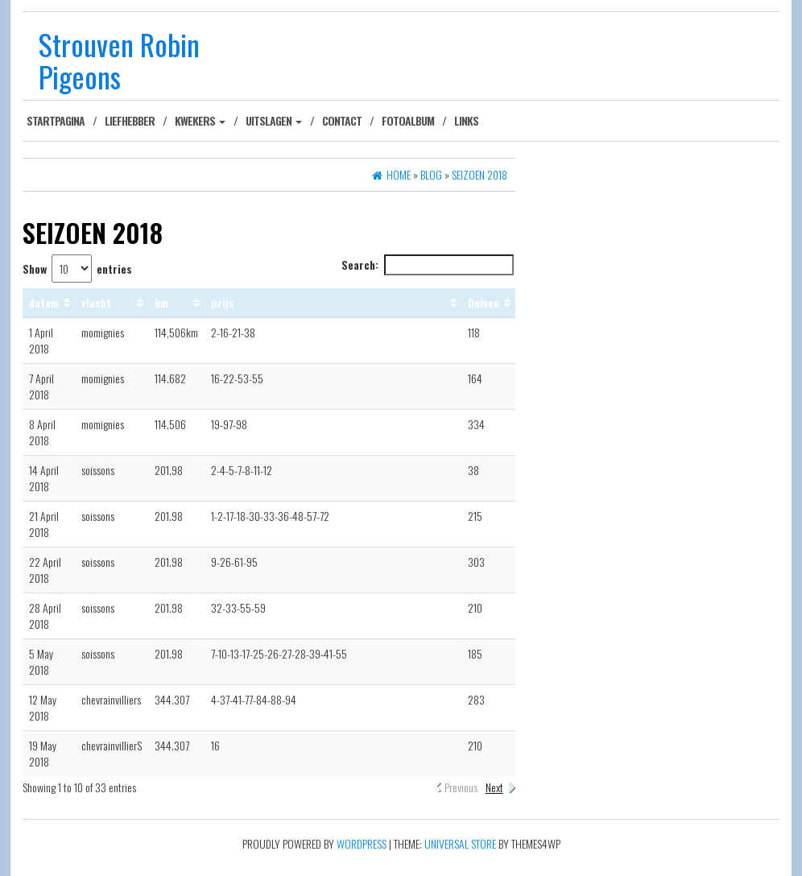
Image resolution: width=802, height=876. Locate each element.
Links (466, 120)
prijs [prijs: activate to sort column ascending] (222, 302)
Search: (427, 264)
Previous (460, 787)
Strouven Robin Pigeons (119, 60)
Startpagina (56, 120)
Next (494, 787)
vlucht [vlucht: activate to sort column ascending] (96, 302)
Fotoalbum (408, 120)
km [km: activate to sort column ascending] (161, 302)
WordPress (362, 843)
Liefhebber (130, 120)
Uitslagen (274, 120)
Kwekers (200, 120)
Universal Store (460, 843)
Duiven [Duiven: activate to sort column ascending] (483, 302)
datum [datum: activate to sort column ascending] (44, 302)
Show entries (77, 268)
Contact (342, 120)
